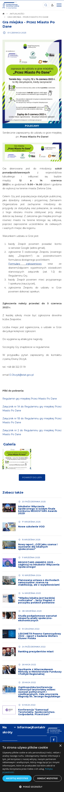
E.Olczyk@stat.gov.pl (21, 374)
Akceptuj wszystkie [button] (17, 778)
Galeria (9, 444)
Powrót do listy (32, 477)
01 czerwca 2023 (16, 32)
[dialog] (32, 767)
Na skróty (7, 730)
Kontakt (38, 727)
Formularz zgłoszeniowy (25, 263)
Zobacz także (12, 492)
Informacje (24, 727)
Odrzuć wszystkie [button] (47, 778)
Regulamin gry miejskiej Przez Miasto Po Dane (29, 398)
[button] (32, 786)
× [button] (60, 746)
